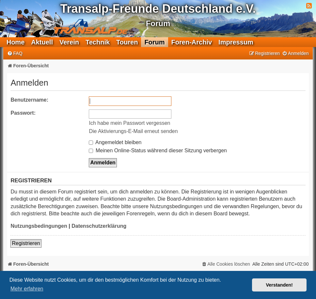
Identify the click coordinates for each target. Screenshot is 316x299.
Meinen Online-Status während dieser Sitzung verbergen (158, 150)
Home (16, 42)
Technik (98, 42)
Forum (154, 42)
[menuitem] (14, 53)
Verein (69, 42)
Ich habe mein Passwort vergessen (129, 123)
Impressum (235, 42)
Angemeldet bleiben (115, 142)
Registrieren (26, 243)
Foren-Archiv (191, 42)
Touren (127, 42)
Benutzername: (29, 100)
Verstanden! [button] (279, 285)
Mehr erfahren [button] (26, 288)
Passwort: (22, 113)
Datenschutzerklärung (98, 226)
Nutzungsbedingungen (38, 226)
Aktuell (42, 42)
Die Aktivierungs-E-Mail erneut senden (133, 131)
